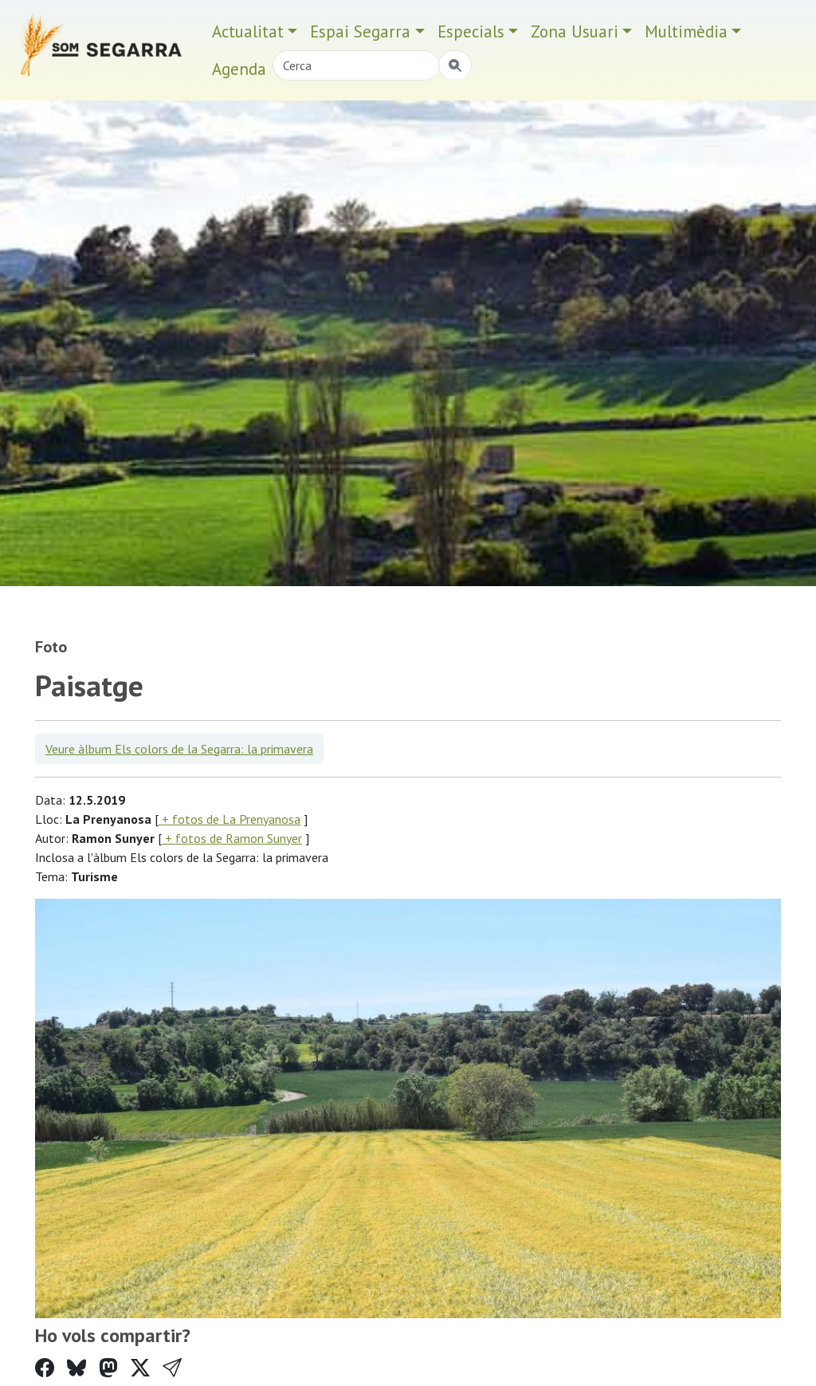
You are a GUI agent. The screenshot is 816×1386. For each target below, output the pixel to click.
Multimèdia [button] (686, 31)
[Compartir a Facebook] (44, 1368)
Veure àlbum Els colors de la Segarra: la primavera (179, 749)
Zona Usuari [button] (574, 31)
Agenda (239, 69)
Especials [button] (470, 31)
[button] (172, 1368)
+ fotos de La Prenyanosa (229, 819)
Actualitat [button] (248, 31)
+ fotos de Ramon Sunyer (232, 838)
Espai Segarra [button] (360, 31)
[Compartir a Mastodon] (108, 1368)
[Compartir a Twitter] (140, 1368)
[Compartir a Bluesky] (76, 1368)
